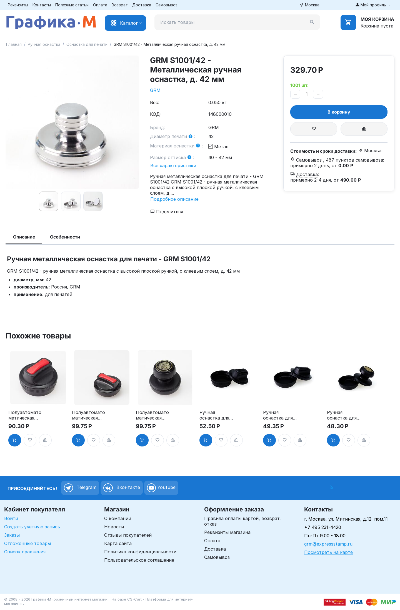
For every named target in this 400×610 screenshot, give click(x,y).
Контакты (41, 4)
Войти (11, 518)
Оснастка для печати (87, 44)
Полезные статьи (72, 4)
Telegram (80, 487)
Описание (24, 237)
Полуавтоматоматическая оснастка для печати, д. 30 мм (24, 415)
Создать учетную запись (32, 526)
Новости (114, 526)
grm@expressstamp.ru (328, 544)
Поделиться (166, 211)
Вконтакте (121, 487)
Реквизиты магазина (227, 532)
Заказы (12, 535)
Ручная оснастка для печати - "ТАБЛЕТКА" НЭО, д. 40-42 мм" (278, 415)
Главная (14, 44)
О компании (117, 518)
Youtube (161, 487)
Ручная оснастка (44, 44)
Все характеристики (173, 165)
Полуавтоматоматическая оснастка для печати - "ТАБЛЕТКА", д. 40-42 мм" (88, 415)
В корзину (339, 112)
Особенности (65, 237)
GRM (155, 90)
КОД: (155, 114)
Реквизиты (18, 4)
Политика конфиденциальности (140, 551)
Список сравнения (25, 551)
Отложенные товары (27, 543)
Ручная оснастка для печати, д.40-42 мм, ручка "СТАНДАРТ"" (343, 415)
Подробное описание (174, 199)
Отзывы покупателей (128, 535)
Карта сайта (118, 543)
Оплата (100, 4)
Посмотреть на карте (328, 552)
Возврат (120, 4)
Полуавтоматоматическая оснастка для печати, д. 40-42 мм (152, 415)
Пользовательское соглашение (139, 560)
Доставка (141, 4)
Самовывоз (167, 4)
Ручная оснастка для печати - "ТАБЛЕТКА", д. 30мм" (214, 415)
